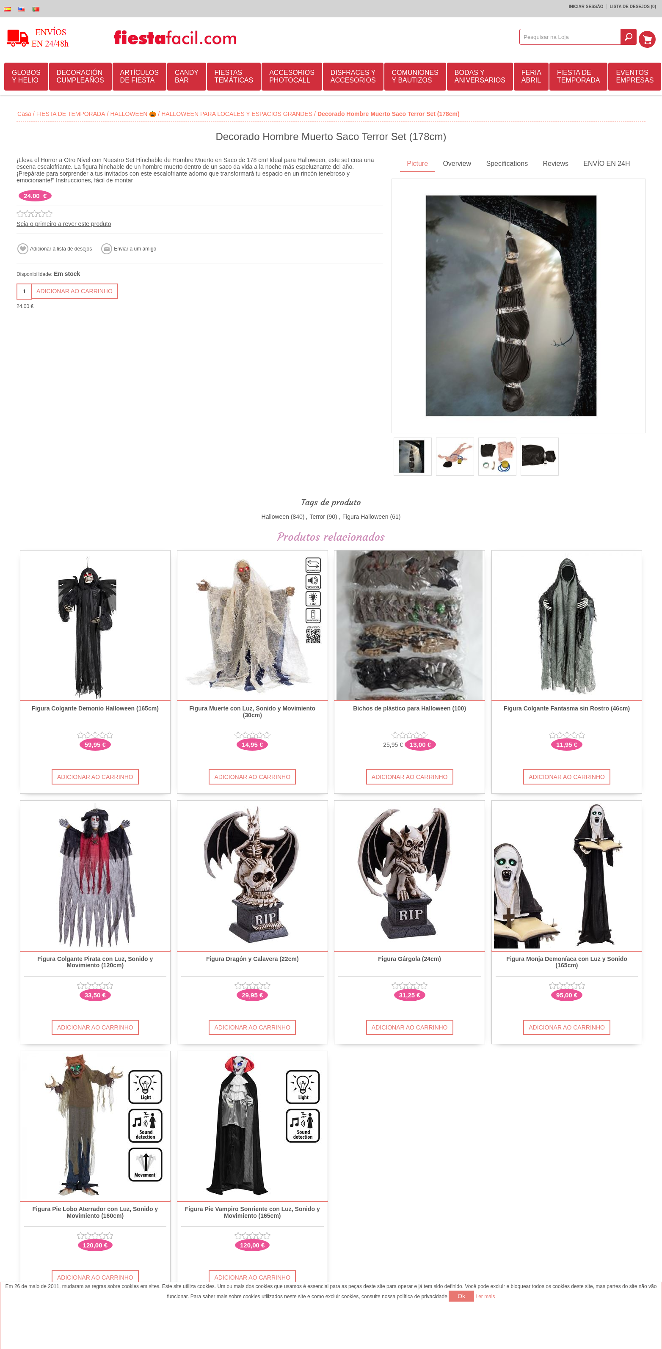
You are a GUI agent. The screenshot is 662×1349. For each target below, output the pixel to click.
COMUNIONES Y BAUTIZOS (415, 75)
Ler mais (485, 1296)
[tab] (417, 163)
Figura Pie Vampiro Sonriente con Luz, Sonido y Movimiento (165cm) (252, 1211)
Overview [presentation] (457, 162)
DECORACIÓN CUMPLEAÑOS (80, 75)
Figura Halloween (365, 515)
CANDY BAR (187, 75)
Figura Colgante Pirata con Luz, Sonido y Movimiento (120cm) (95, 961)
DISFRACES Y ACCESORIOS (353, 75)
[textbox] (573, 37)
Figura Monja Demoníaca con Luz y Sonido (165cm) (566, 961)
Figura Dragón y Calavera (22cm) (252, 958)
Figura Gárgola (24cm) (409, 958)
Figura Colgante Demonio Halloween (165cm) (95, 707)
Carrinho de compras (650, 37)
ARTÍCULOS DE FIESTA (139, 75)
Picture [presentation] (417, 162)
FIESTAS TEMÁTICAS (234, 75)
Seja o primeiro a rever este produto (64, 222)
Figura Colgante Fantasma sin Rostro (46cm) (567, 707)
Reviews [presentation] (555, 162)
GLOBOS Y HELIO (26, 75)
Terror (317, 515)
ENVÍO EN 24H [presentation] (606, 162)
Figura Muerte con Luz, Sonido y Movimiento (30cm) (252, 710)
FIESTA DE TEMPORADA (578, 75)
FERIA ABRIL (531, 75)
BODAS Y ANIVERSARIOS (480, 75)
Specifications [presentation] (507, 162)
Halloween (275, 515)
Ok (461, 1296)
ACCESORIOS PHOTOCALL (291, 75)
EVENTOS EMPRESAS (635, 75)
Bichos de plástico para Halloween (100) (409, 707)
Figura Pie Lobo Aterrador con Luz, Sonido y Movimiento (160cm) (95, 1211)
